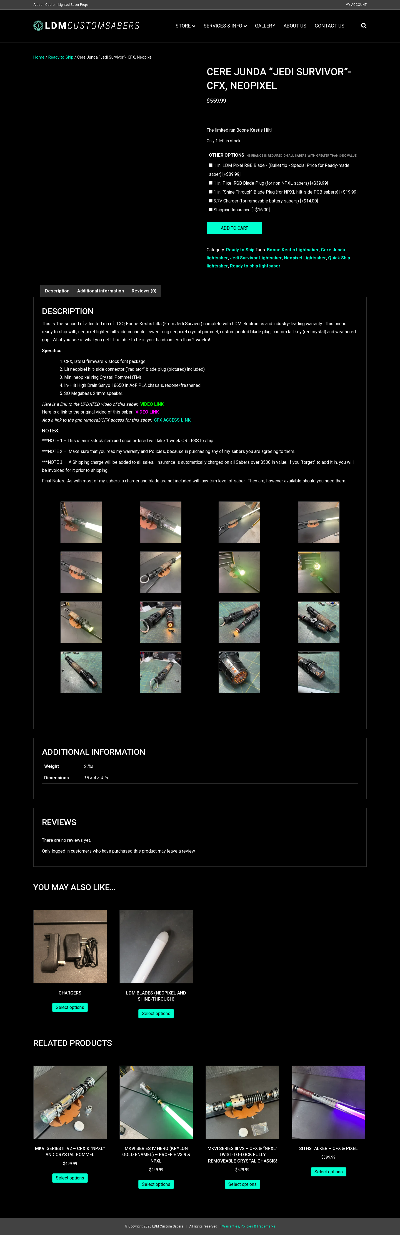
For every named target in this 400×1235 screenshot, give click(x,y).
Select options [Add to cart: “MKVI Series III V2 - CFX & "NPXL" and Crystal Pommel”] (70, 1178)
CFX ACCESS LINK (172, 420)
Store (183, 26)
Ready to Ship (60, 57)
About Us (295, 26)
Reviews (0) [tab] (144, 291)
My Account (356, 5)
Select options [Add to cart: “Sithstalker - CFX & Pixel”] (328, 1171)
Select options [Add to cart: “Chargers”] (70, 1007)
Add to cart (234, 228)
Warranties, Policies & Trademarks (248, 1226)
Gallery (265, 26)
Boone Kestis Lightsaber (293, 249)
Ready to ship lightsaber (255, 266)
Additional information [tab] (100, 291)
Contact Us (329, 26)
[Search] (362, 25)
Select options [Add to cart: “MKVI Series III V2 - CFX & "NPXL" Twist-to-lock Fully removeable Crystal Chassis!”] (242, 1184)
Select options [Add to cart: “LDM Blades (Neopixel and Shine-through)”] (156, 1013)
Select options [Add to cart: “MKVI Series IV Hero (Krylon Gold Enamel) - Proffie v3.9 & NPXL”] (156, 1184)
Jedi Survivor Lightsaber (256, 257)
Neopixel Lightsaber (305, 257)
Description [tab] (57, 291)
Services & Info (223, 26)
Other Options (283, 155)
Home (38, 57)
